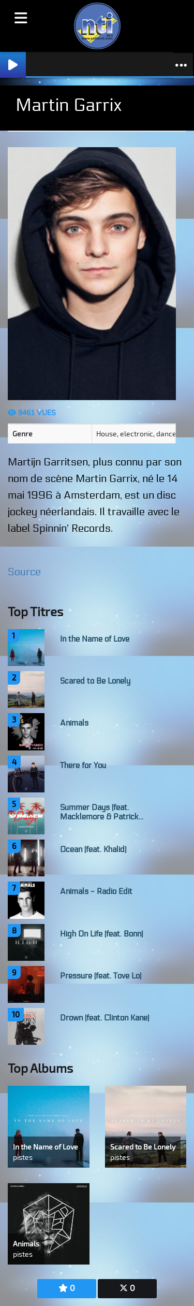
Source (24, 572)
